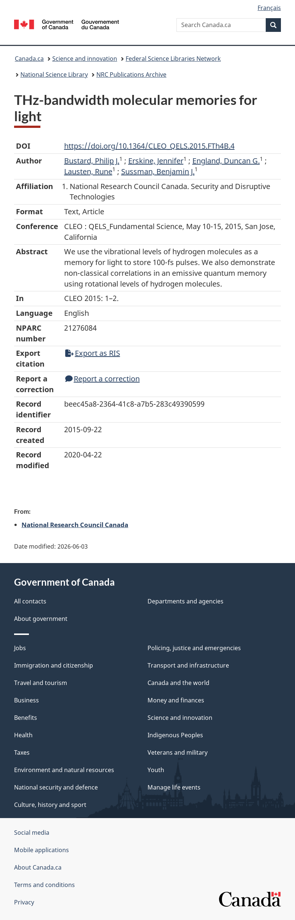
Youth (156, 770)
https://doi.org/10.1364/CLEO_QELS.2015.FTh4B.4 (149, 146)
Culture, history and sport (50, 805)
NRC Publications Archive (131, 74)
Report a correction (102, 379)
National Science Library (54, 74)
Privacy (24, 902)
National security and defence (56, 787)
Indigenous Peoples (175, 735)
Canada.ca (29, 58)
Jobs (20, 648)
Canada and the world (178, 683)
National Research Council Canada (74, 524)
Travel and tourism (40, 683)
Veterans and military (178, 752)
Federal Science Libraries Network (173, 58)
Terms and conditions (44, 885)
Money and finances (176, 700)
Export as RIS (92, 353)
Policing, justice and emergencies (194, 648)
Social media (31, 832)
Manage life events (174, 787)
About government (40, 619)
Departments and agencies (185, 601)
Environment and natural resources (64, 770)
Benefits (25, 718)
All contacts (30, 601)
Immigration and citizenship (53, 665)
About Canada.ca (38, 867)
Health (23, 735)
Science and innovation (84, 58)
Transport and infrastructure (188, 665)
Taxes (22, 752)
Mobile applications (41, 850)
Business (26, 700)
